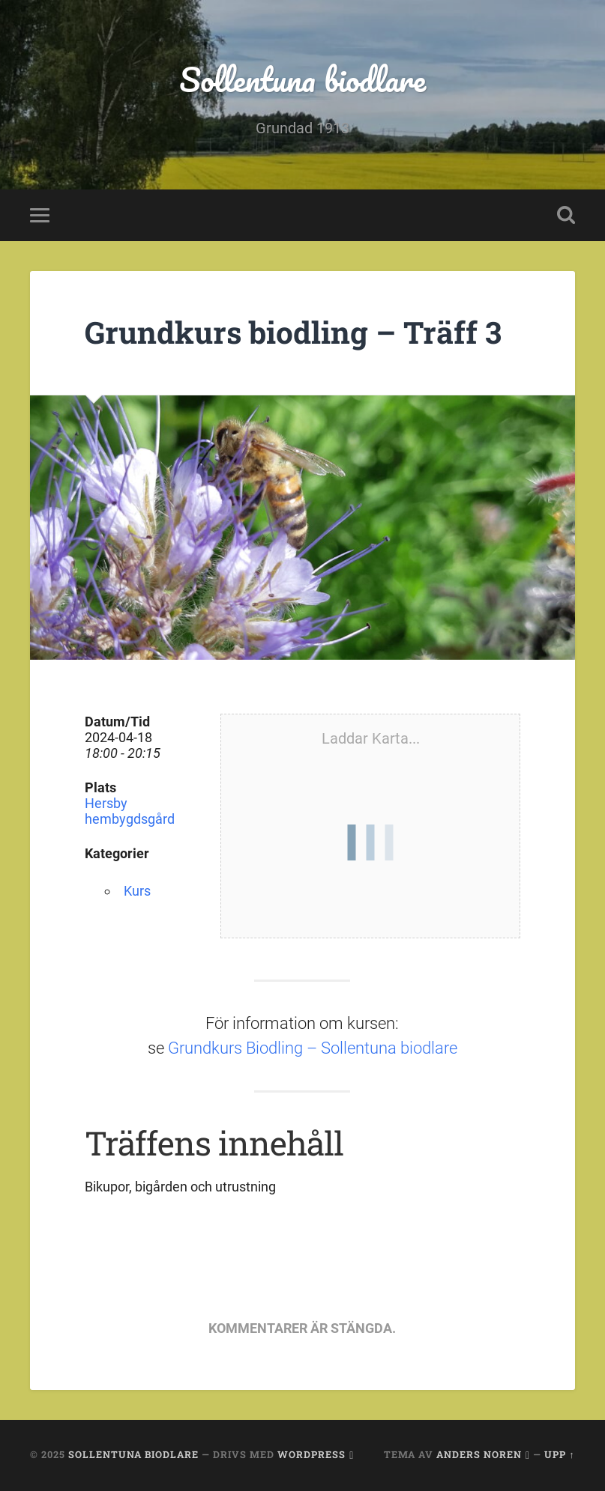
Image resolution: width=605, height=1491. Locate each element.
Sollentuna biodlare (302, 79)
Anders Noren (479, 1454)
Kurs (137, 891)
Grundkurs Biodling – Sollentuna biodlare (312, 1048)
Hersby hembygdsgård (130, 811)
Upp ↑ (559, 1454)
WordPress (311, 1454)
